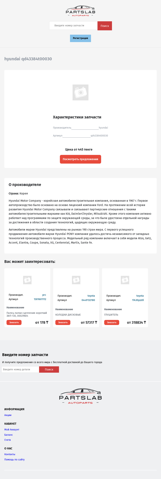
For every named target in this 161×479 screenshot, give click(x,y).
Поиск (105, 26)
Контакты (9, 454)
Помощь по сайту (14, 459)
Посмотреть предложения (80, 159)
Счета (7, 439)
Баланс (8, 434)
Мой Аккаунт (11, 429)
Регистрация (80, 38)
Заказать (14, 322)
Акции (7, 415)
